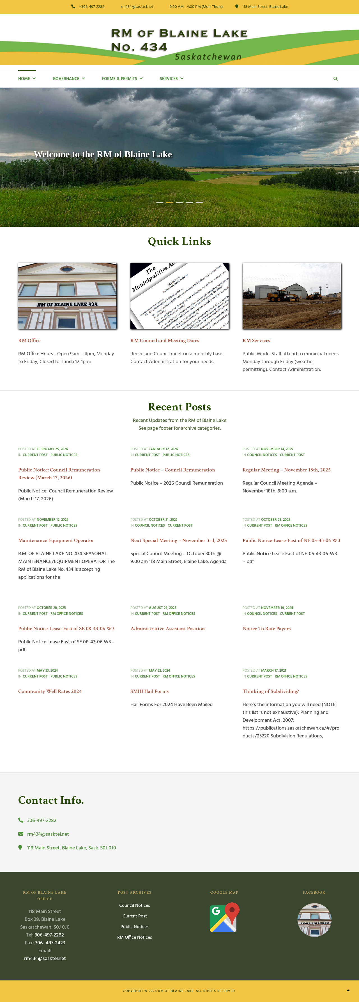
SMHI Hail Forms (149, 691)
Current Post (35, 455)
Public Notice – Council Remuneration (172, 469)
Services (169, 79)
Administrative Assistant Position (167, 628)
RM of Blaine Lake (176, 991)
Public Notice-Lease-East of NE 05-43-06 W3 (291, 540)
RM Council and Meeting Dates (164, 340)
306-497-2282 (49, 935)
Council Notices (262, 455)
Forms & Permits (119, 79)
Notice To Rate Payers (267, 628)
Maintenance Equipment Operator (56, 540)
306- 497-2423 (50, 943)
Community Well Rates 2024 (50, 691)
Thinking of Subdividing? (271, 691)
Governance (66, 79)
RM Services (256, 340)
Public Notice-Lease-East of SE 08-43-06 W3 (66, 628)
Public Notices (63, 455)
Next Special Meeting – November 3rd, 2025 (178, 540)
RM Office (29, 340)
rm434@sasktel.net (45, 959)
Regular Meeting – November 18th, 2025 (287, 469)
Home (24, 79)
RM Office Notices (291, 526)
